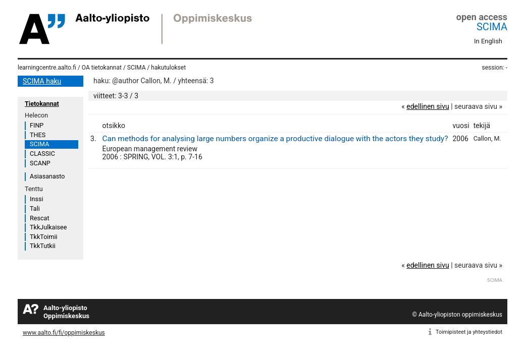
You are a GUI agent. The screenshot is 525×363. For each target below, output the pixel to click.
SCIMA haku (42, 81)
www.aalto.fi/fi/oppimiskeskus (64, 332)
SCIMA (492, 27)
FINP (36, 125)
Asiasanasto (47, 176)
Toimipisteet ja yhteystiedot (469, 332)
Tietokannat (42, 103)
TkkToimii (44, 236)
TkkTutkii (43, 246)
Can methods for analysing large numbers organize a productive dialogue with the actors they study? (275, 138)
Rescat (39, 218)
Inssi (36, 199)
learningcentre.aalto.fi (47, 67)
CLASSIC (42, 153)
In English (488, 41)
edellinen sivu (427, 106)
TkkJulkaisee (48, 227)
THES (37, 135)
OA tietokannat (102, 67)
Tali (35, 208)
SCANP (40, 163)
